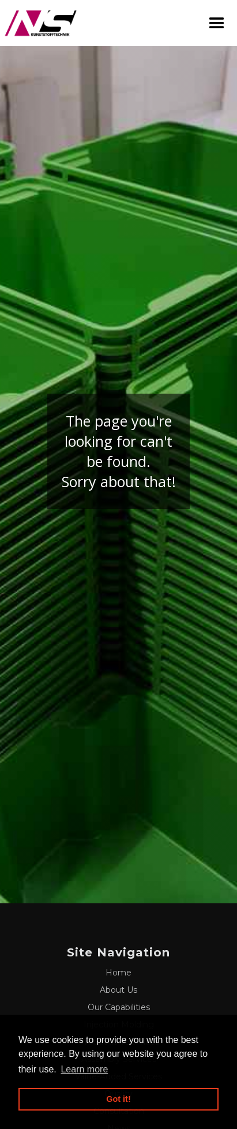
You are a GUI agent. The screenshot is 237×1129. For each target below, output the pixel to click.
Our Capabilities (119, 1007)
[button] (217, 23)
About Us (118, 990)
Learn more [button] (84, 1069)
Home (118, 972)
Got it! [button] (118, 1099)
